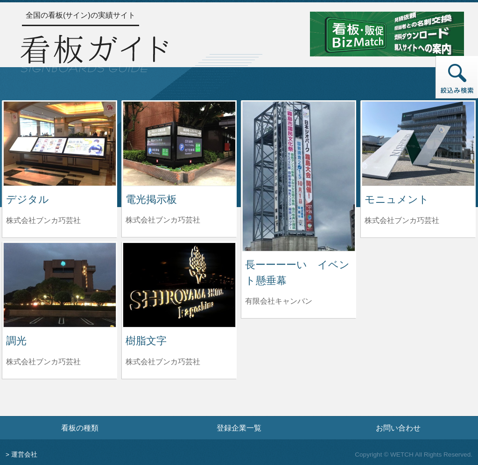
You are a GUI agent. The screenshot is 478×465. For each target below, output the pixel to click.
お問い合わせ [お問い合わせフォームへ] (398, 427)
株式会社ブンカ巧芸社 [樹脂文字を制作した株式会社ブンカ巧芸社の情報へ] (163, 362)
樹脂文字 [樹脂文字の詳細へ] (146, 341)
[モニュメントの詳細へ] (418, 143)
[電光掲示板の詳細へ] (179, 143)
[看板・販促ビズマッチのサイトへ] (387, 33)
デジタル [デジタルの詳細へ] (27, 199)
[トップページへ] (94, 52)
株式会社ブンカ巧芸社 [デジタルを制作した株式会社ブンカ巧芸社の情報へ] (43, 220)
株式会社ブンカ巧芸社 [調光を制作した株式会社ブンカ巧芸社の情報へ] (43, 362)
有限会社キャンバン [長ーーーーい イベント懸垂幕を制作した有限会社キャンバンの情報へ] (278, 301)
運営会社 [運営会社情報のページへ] (24, 454)
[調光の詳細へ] (60, 284)
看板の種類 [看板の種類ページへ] (79, 427)
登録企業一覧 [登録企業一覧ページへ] (239, 427)
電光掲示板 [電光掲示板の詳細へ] (151, 199)
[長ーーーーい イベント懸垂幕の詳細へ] (299, 176)
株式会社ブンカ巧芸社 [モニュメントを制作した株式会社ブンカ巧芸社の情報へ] (402, 220)
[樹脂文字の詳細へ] (179, 284)
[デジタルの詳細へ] (60, 143)
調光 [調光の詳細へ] (16, 341)
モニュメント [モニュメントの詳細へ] (397, 199)
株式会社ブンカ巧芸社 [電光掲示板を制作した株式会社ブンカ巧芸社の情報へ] (163, 220)
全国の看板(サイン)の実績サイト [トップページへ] (80, 15)
